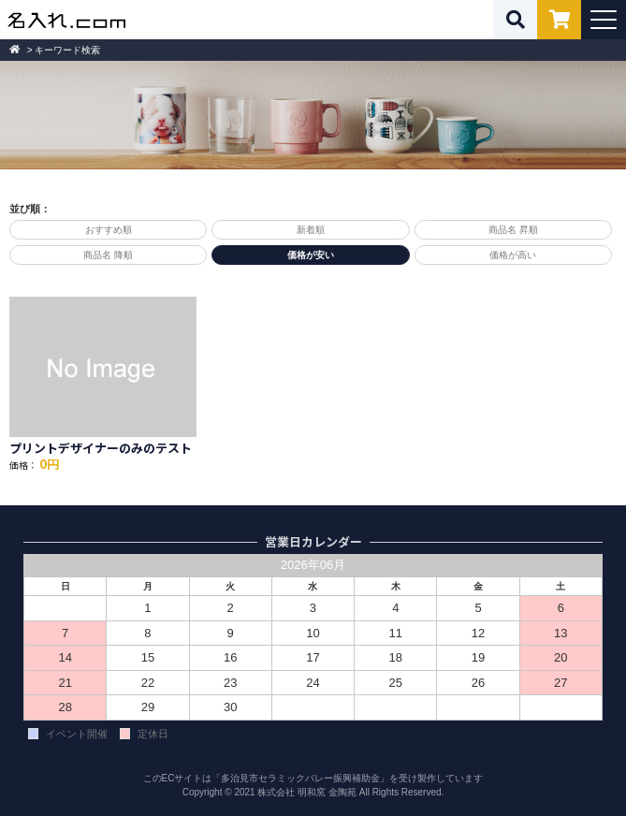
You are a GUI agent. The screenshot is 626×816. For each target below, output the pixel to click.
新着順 (311, 230)
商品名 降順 (108, 255)
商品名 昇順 (513, 230)
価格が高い (512, 255)
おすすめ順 (108, 230)
